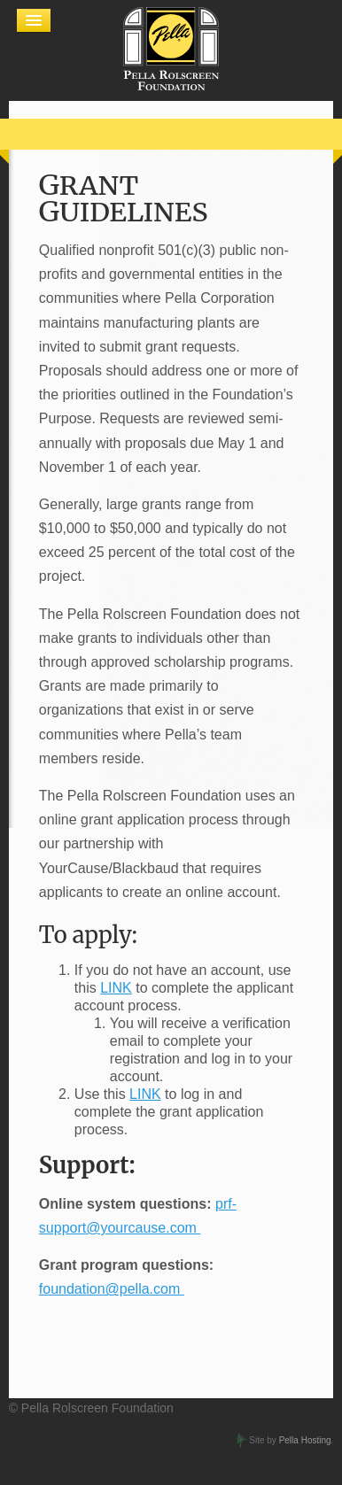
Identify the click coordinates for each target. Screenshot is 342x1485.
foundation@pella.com (111, 1288)
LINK (116, 987)
